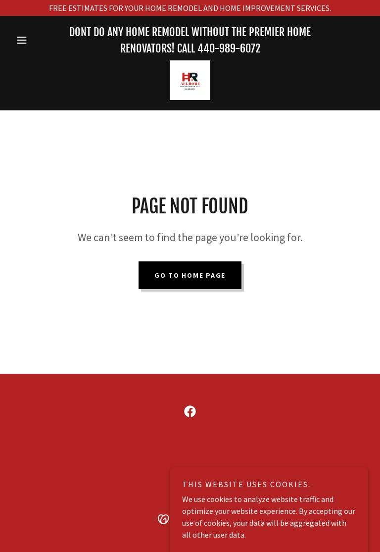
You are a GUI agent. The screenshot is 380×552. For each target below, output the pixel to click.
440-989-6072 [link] (228, 48)
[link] (190, 80)
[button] (38, 40)
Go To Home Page (190, 275)
